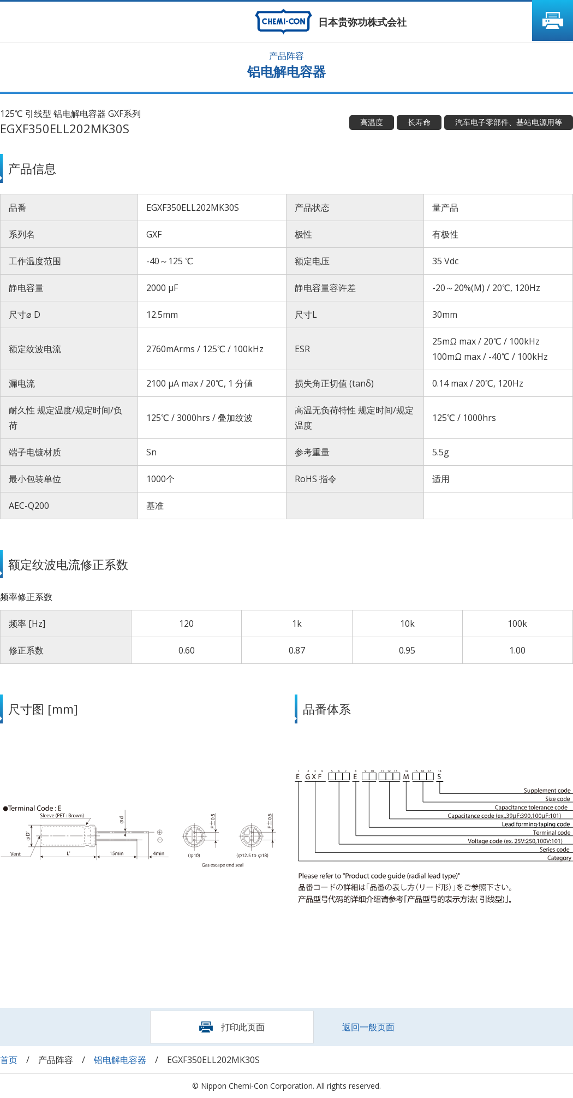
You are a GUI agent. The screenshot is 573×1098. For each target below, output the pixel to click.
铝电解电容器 (120, 1060)
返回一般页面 (368, 1027)
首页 (8, 1060)
